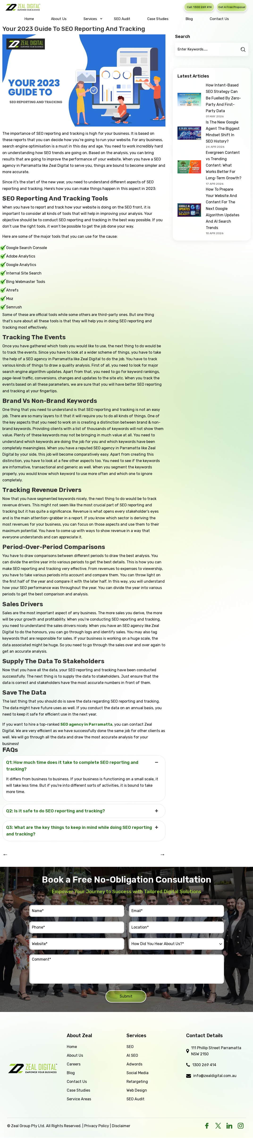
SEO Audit (135, 1099)
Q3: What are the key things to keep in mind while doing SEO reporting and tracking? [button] (82, 830)
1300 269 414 (204, 1065)
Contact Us (77, 1081)
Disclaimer (121, 1126)
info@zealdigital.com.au (214, 1075)
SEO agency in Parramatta (86, 724)
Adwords (134, 1064)
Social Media (137, 1073)
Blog (71, 1073)
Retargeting (137, 1081)
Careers (73, 1064)
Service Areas (79, 1099)
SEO (130, 1046)
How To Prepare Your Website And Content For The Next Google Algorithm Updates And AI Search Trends (222, 208)
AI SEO (132, 1055)
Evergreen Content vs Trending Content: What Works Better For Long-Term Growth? (223, 165)
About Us (75, 1055)
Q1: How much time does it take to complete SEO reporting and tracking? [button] (82, 765)
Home (72, 1046)
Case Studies (78, 1090)
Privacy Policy (96, 1126)
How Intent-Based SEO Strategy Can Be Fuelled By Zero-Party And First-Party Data (223, 98)
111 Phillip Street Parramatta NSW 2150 (216, 1051)
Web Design (136, 1090)
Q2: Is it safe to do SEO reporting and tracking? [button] (82, 811)
